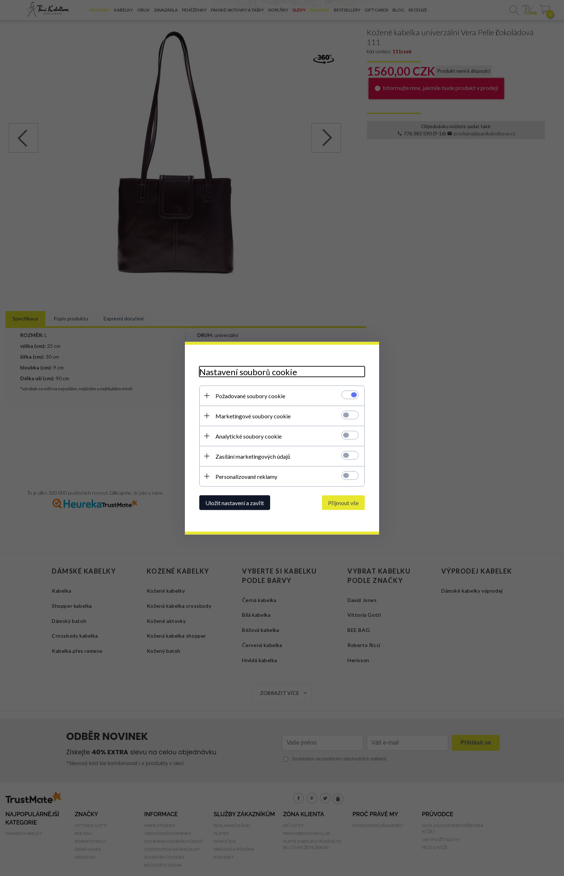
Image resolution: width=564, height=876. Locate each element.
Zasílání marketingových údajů (252, 456)
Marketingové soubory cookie (253, 415)
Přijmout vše (343, 502)
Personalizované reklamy (246, 476)
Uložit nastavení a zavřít (234, 502)
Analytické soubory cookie (248, 435)
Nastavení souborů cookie (248, 371)
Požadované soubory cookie (250, 395)
